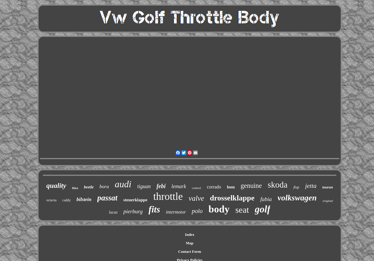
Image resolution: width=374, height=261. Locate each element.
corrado (214, 186)
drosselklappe (232, 198)
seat (242, 209)
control (196, 188)
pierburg (133, 211)
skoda (278, 184)
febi (161, 186)
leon (231, 187)
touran (327, 187)
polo (197, 210)
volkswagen (297, 197)
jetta (310, 185)
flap (296, 187)
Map (189, 243)
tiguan (144, 186)
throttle (168, 196)
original (328, 200)
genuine (251, 185)
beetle (89, 187)
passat (107, 197)
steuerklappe (135, 200)
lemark (179, 186)
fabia (266, 199)
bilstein (84, 199)
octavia (51, 200)
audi (123, 184)
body (219, 209)
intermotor (176, 212)
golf (262, 209)
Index (189, 234)
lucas (113, 212)
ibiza (75, 188)
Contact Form (189, 251)
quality (56, 185)
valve (196, 198)
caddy (66, 200)
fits (154, 209)
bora (104, 186)
